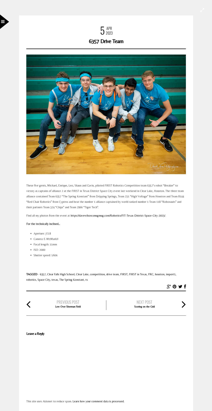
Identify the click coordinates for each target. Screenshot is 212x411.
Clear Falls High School (61, 274)
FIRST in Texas (138, 274)
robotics (31, 279)
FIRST (123, 274)
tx (86, 279)
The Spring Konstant (71, 279)
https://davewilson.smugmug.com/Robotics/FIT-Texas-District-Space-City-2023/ (118, 215)
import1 (171, 274)
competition (97, 274)
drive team (112, 274)
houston (159, 274)
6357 (43, 274)
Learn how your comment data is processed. (98, 401)
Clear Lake (82, 274)
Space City (44, 279)
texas (55, 279)
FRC (150, 274)
